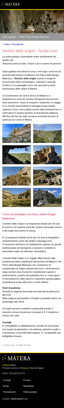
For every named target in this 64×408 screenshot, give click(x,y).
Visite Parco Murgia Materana (34, 37)
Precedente (17, 44)
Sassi (40, 368)
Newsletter (28, 386)
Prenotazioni (9, 392)
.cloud (8, 365)
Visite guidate (9, 37)
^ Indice (6, 44)
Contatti (7, 380)
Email (6, 386)
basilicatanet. (19, 398)
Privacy (27, 380)
